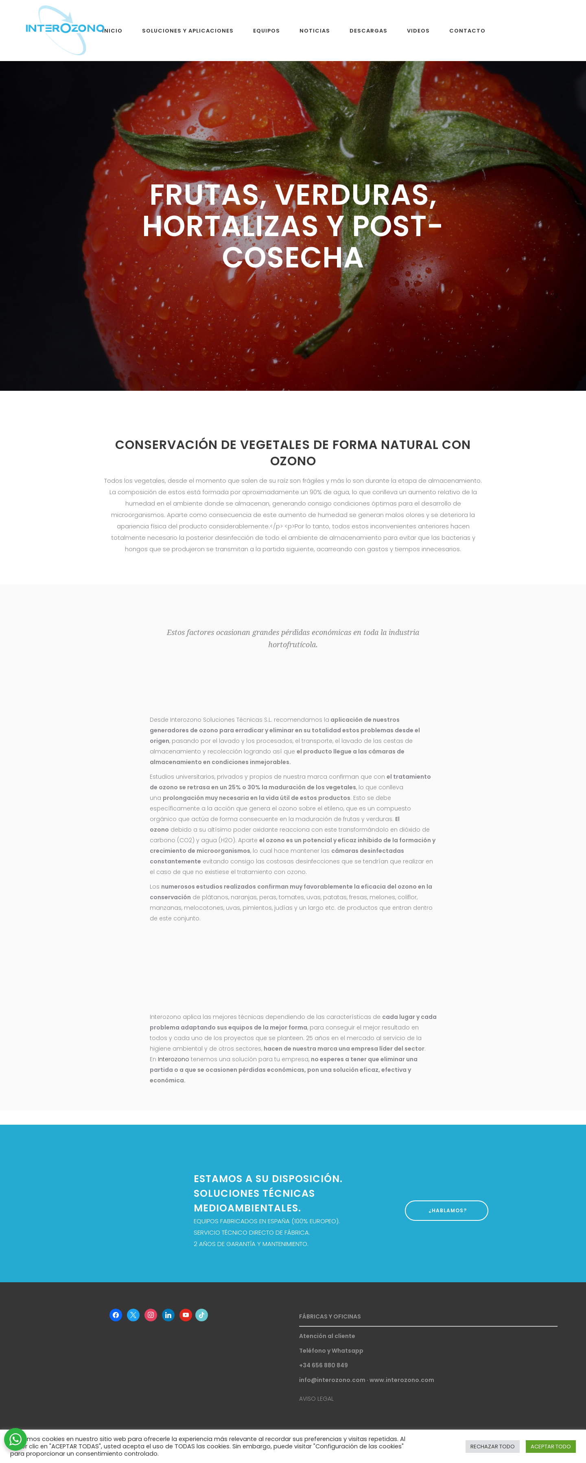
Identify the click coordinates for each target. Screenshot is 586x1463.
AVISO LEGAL (316, 1399)
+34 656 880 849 (323, 1365)
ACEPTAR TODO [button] (551, 1446)
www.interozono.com (402, 1380)
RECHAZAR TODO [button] (492, 1446)
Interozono (173, 1059)
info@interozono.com (332, 1380)
